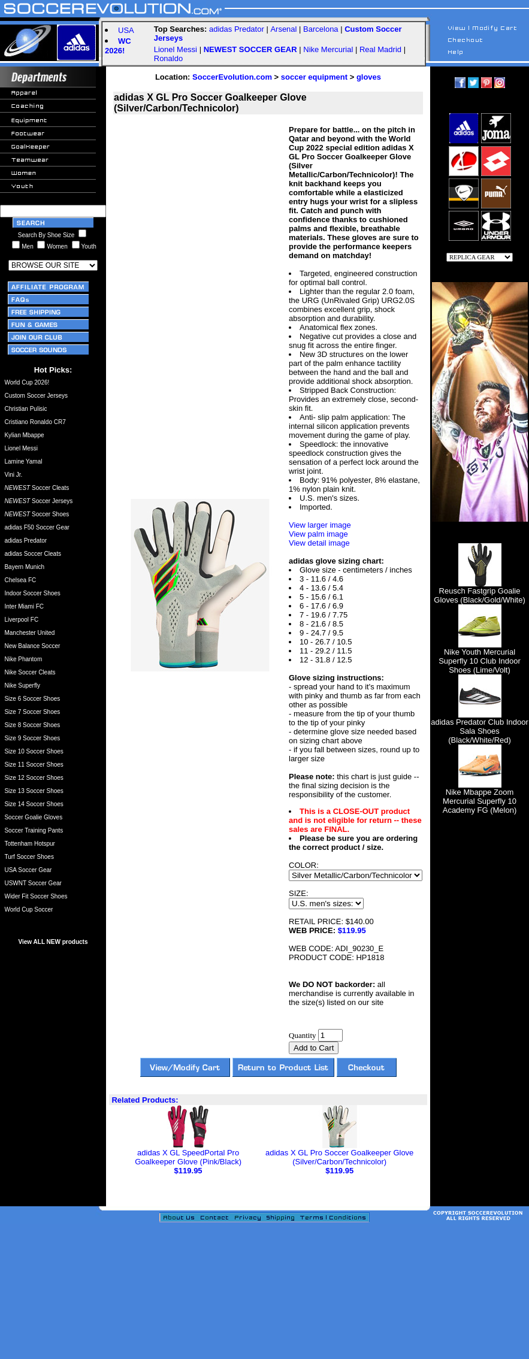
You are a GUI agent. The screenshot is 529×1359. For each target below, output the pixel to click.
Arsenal (283, 29)
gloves (368, 76)
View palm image (318, 533)
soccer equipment (314, 76)
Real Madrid (380, 49)
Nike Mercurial (328, 49)
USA (126, 30)
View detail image (319, 542)
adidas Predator (236, 29)
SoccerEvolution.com (232, 76)
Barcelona (320, 29)
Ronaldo (168, 58)
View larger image (320, 524)
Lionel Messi (175, 49)
